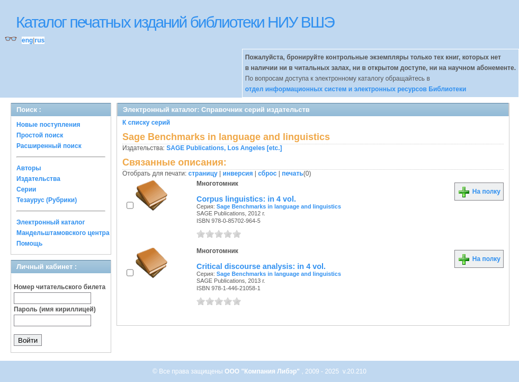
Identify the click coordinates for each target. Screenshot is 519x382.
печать (292, 173)
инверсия (238, 173)
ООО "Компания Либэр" (263, 371)
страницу (203, 173)
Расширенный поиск (49, 146)
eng (27, 40)
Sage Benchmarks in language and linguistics (279, 206)
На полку (479, 191)
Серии (26, 189)
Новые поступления (48, 124)
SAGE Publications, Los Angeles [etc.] (224, 148)
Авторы (28, 168)
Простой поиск (39, 135)
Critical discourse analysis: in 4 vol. (261, 266)
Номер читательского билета (59, 287)
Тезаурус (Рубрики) (46, 200)
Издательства (38, 179)
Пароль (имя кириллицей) (55, 309)
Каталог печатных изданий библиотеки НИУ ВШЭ (175, 22)
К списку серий (146, 122)
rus (39, 40)
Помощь (29, 243)
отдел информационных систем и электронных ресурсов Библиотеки (356, 89)
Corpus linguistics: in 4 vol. (246, 199)
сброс (267, 173)
